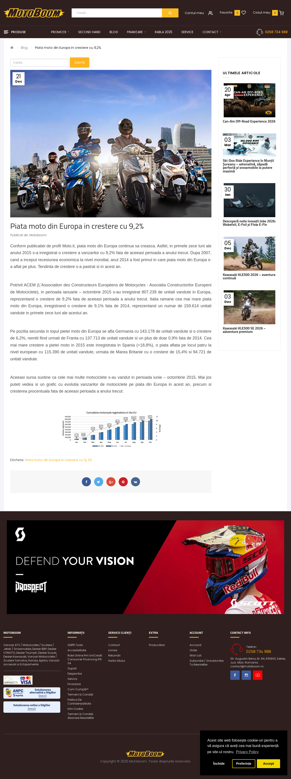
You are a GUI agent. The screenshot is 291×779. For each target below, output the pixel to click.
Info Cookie (75, 709)
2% (90, 460)
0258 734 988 (276, 32)
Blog (24, 47)
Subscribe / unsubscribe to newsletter (206, 662)
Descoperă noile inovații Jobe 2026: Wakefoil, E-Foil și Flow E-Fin (249, 223)
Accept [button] (268, 763)
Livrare (112, 650)
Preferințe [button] (243, 763)
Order (193, 650)
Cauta (79, 62)
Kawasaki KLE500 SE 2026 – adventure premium (244, 330)
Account (195, 645)
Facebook (235, 675)
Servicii (72, 679)
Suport (72, 668)
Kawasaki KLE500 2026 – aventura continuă (249, 276)
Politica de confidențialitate (79, 701)
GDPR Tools (75, 645)
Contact (114, 645)
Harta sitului (116, 661)
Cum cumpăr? (78, 689)
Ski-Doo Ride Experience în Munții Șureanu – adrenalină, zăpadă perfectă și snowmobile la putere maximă (248, 166)
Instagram (246, 675)
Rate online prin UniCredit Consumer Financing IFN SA (85, 659)
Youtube (257, 675)
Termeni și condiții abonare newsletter (81, 716)
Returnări (114, 655)
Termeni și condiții (80, 694)
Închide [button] (219, 763)
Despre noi (75, 674)
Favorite (226, 12)
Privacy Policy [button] (247, 752)
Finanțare (74, 684)
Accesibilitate (77, 650)
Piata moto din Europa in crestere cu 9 (55, 460)
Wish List (195, 655)
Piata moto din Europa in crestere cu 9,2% (68, 47)
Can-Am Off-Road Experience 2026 (249, 121)
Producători (157, 645)
